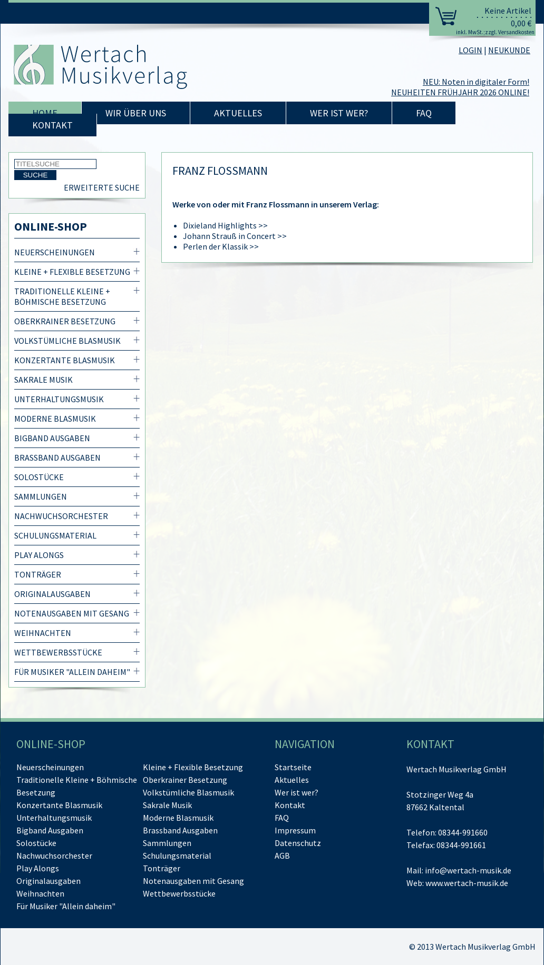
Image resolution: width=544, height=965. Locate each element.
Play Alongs (39, 555)
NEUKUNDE (509, 50)
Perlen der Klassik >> (221, 246)
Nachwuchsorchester (61, 516)
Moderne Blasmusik (55, 418)
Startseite (293, 767)
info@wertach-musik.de (468, 870)
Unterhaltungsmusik (59, 399)
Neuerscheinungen (54, 252)
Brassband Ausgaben (57, 457)
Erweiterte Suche (102, 187)
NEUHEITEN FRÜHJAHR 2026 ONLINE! (460, 92)
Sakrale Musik (43, 379)
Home (44, 113)
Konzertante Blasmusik (64, 360)
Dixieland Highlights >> (225, 225)
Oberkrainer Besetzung (64, 321)
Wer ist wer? (339, 113)
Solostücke (39, 477)
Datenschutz (298, 843)
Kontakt (52, 125)
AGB (282, 855)
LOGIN (470, 50)
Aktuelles (238, 113)
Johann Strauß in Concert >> (235, 236)
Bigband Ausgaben (52, 438)
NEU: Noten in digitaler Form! (476, 81)
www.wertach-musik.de (466, 883)
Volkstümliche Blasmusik (67, 340)
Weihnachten (42, 633)
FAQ (424, 113)
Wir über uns (135, 113)
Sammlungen (40, 496)
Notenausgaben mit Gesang (71, 613)
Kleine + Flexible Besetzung (72, 271)
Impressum (295, 830)
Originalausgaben (52, 594)
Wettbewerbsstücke (58, 652)
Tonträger (37, 574)
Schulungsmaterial (55, 535)
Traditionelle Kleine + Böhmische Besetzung (62, 296)
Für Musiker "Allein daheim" (72, 671)
